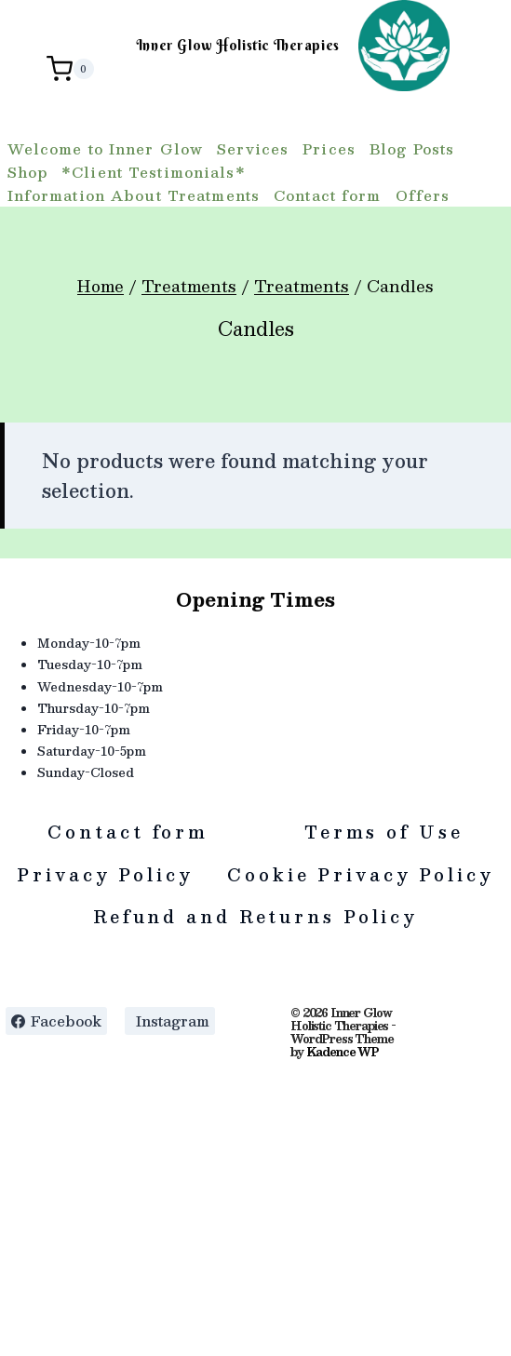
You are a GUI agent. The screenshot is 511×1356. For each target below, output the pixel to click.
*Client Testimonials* (153, 172)
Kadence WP (342, 1051)
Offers (423, 195)
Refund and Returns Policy (255, 916)
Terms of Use (384, 831)
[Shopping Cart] (70, 69)
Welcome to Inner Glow (105, 149)
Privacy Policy (105, 874)
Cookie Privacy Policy (360, 874)
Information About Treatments (134, 195)
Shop (27, 172)
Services (253, 149)
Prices (329, 149)
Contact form (328, 195)
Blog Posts (412, 149)
